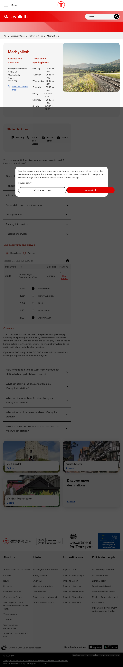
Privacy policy (24, 183)
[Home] (5, 36)
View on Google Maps (20, 88)
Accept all (84, 190)
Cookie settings (39, 190)
